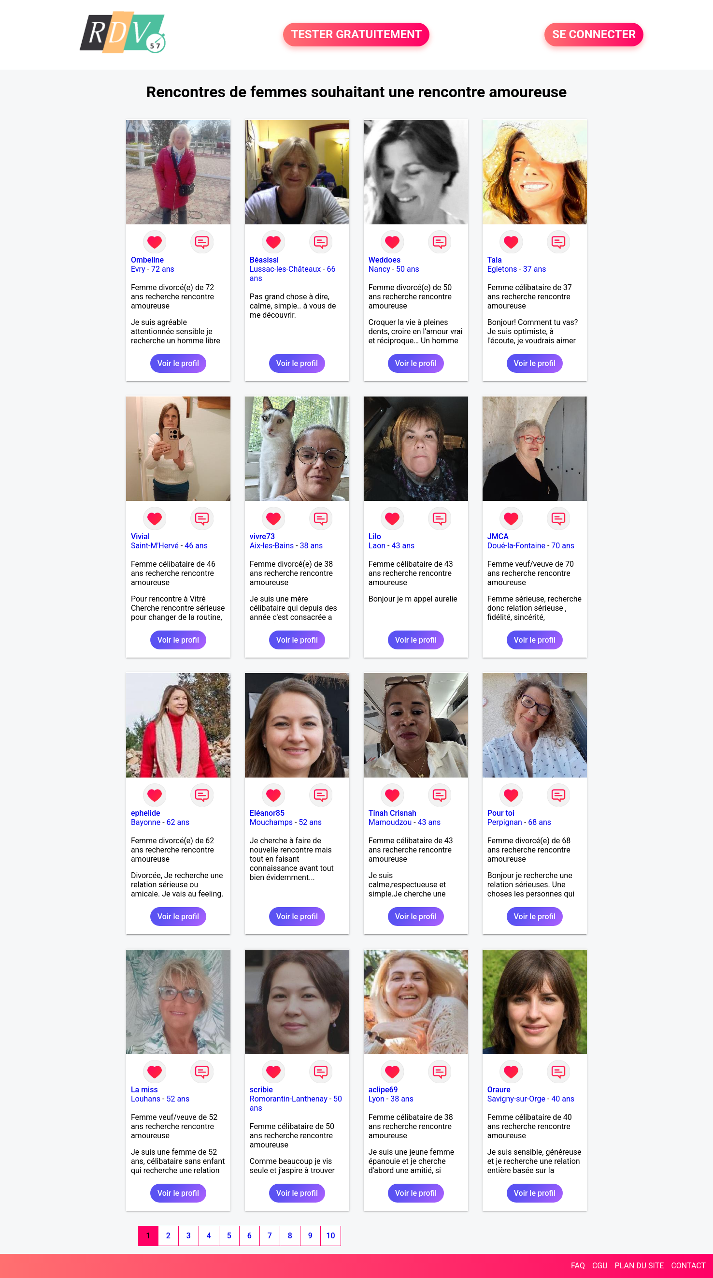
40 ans (562, 1098)
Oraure (499, 1089)
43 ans (402, 545)
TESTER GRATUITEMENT (356, 35)
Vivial (140, 536)
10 (330, 1235)
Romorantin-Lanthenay (289, 1098)
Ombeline (147, 259)
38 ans (311, 545)
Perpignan (504, 822)
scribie (261, 1089)
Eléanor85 (267, 813)
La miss (144, 1089)
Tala (494, 259)
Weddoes (384, 259)
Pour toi (500, 813)
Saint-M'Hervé (155, 545)
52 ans (310, 822)
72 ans (162, 269)
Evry (138, 269)
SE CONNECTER (594, 35)
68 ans (539, 822)
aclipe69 (383, 1089)
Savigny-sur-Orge (516, 1098)
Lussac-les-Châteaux (285, 269)
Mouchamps (271, 822)
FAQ (578, 1265)
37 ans (534, 269)
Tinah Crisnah (392, 813)
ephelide (145, 813)
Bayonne (145, 822)
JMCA (498, 536)
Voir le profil (178, 363)
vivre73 (262, 536)
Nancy (379, 269)
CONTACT (688, 1265)
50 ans (407, 269)
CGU (600, 1265)
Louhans (145, 1098)
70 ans (562, 545)
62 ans (178, 822)
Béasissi (264, 259)
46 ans (196, 545)
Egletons (502, 269)
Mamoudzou (390, 822)
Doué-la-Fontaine (516, 545)
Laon (377, 545)
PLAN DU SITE (639, 1265)
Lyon (377, 1098)
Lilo (375, 536)
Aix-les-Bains (272, 545)
